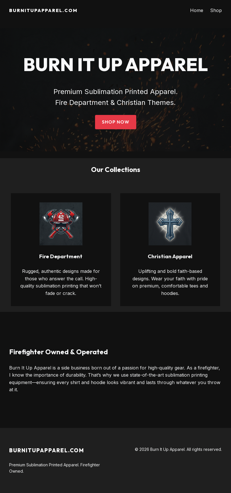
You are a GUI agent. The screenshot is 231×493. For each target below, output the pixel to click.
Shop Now (115, 122)
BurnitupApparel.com (43, 10)
